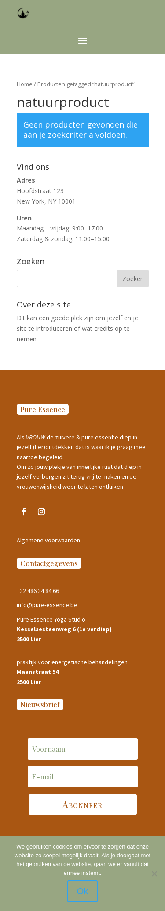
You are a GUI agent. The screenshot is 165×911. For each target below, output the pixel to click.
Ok (82, 891)
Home (25, 84)
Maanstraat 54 (38, 672)
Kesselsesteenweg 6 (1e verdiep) (64, 629)
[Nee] (154, 873)
